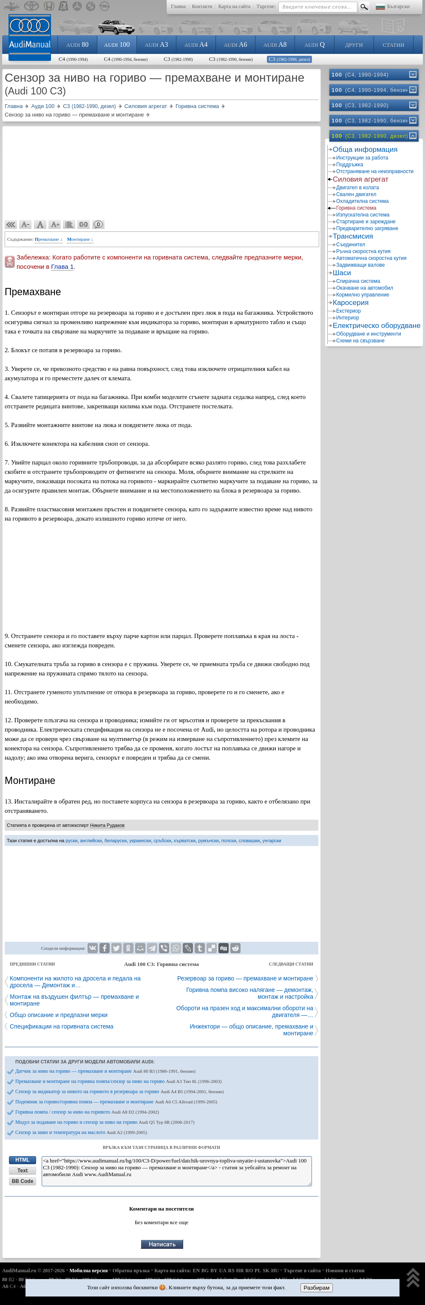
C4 (73, 59)
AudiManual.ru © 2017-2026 (33, 1271)
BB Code (23, 1181)
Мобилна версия (89, 1271)
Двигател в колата (357, 188)
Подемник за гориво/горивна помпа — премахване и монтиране (116, 1102)
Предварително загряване (367, 228)
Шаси (342, 273)
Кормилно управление (362, 295)
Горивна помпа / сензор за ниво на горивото (87, 1112)
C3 (178, 59)
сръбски (162, 840)
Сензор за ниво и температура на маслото (81, 1132)
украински (140, 840)
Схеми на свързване (360, 341)
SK (266, 1271)
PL (258, 1271)
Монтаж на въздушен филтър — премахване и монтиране (74, 1000)
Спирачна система (358, 281)
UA (222, 1271)
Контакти (202, 6)
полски (228, 840)
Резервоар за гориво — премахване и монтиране (245, 978)
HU (275, 1271)
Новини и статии (345, 1271)
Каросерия (350, 303)
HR (240, 1271)
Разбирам (317, 1288)
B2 (8, 1279)
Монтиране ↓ (80, 239)
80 (77, 44)
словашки (249, 840)
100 (117, 44)
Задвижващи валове (360, 265)
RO (249, 1271)
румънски (208, 840)
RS (231, 1271)
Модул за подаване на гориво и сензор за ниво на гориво (104, 1122)
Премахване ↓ (48, 239)
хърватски (185, 840)
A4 (195, 44)
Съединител (350, 245)
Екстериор (348, 311)
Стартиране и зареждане (366, 222)
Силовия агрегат (360, 179)
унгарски (272, 840)
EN (196, 1271)
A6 (235, 44)
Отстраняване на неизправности (375, 171)
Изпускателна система (362, 215)
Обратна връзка (131, 1271)
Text (22, 1171)
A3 (156, 44)
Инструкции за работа (362, 158)
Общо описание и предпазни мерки (59, 1015)
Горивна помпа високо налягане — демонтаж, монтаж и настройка (249, 993)
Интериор (347, 318)
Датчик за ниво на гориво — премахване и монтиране (105, 1071)
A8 (274, 44)
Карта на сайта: (172, 1271)
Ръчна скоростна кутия (363, 251)
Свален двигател (356, 194)
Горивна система (356, 208)
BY (214, 1271)
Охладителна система (362, 201)
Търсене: (266, 6)
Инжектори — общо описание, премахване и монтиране (251, 1030)
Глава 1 (62, 266)
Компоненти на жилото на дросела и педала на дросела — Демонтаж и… (75, 982)
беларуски (116, 840)
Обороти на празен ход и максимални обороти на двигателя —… (244, 1011)
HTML (22, 1160)
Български (398, 6)
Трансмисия (353, 236)
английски (91, 840)
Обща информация (365, 149)
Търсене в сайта (302, 1271)
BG (205, 1271)
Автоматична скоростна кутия (371, 258)
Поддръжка (349, 165)
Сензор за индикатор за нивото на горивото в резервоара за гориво (119, 1091)
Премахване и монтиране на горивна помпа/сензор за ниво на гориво (118, 1081)
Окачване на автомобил (364, 288)
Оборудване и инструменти (368, 334)
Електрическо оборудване (377, 326)
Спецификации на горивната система (61, 1026)
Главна (178, 6)
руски (72, 840)
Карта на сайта (234, 6)
